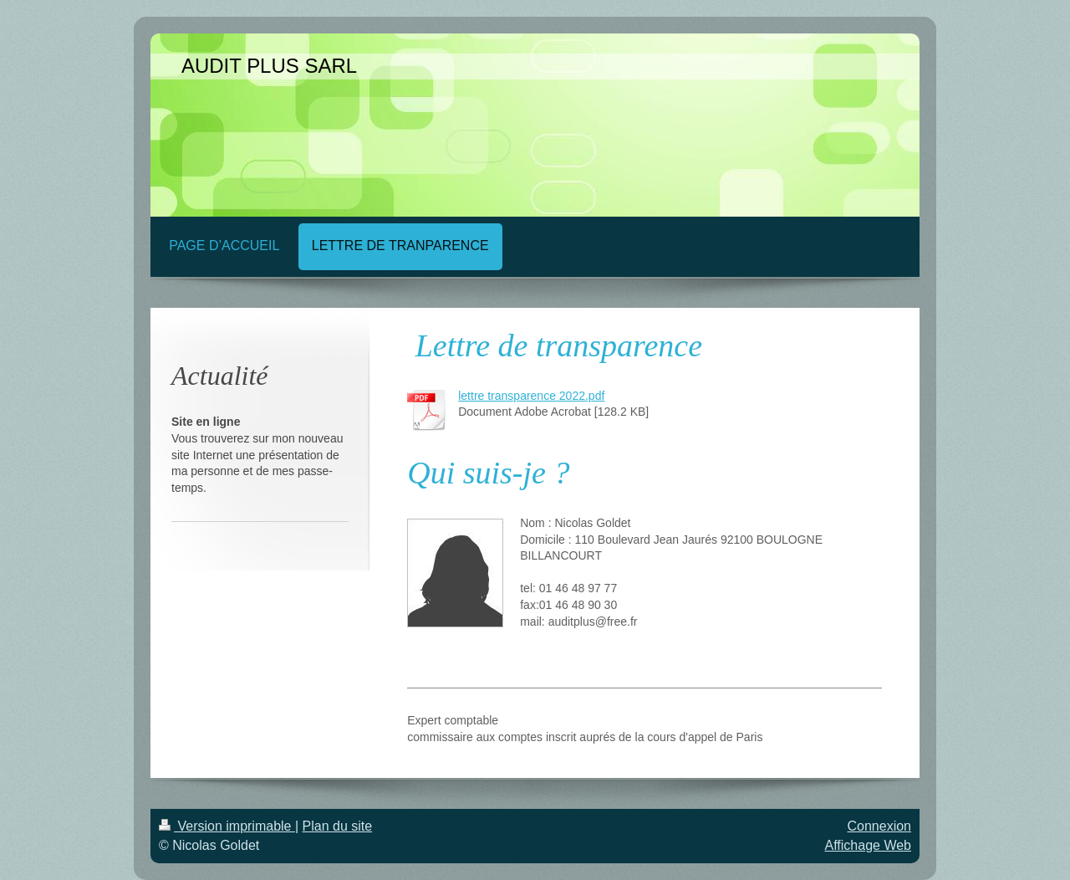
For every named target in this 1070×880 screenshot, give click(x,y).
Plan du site (338, 826)
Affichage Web (868, 845)
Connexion (880, 826)
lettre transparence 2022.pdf (531, 395)
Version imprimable (227, 826)
